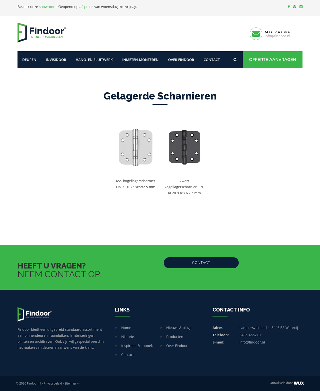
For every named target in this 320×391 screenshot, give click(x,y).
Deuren (29, 59)
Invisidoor (56, 59)
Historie (127, 336)
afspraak (87, 6)
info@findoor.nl (252, 342)
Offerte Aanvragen (272, 59)
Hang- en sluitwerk (94, 59)
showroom (47, 6)
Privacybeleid (53, 383)
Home (126, 327)
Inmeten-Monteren (140, 59)
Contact (212, 59)
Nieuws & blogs (178, 327)
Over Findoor (181, 59)
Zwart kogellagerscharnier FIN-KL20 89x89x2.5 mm (184, 186)
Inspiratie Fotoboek (137, 345)
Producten (174, 336)
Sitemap (70, 383)
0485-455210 (250, 334)
